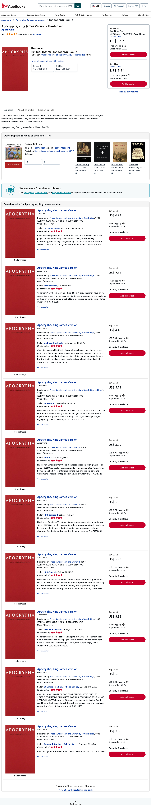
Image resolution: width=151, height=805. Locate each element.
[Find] (77, 5)
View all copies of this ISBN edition (48, 61)
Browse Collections (36, 15)
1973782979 (39, 148)
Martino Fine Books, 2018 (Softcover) (117, 167)
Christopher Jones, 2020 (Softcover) (99, 167)
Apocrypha (29, 192)
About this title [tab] (26, 109)
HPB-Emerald (50, 572)
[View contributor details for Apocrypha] (7, 29)
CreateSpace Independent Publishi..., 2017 (54, 151)
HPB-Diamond (51, 515)
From (42, 67)
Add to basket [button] (128, 54)
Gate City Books (52, 228)
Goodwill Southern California (59, 744)
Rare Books (60, 15)
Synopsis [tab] (8, 109)
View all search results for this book (75, 790)
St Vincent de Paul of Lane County (61, 686)
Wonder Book (51, 285)
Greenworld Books (53, 629)
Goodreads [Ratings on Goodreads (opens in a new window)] (37, 34)
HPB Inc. (48, 457)
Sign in (107, 6)
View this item (116, 37)
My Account (119, 6)
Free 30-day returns (128, 91)
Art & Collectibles (83, 15)
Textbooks (107, 15)
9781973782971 (62, 148)
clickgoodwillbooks (54, 343)
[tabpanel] (53, 121)
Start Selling (144, 15)
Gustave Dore (41, 192)
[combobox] (56, 5)
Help (144, 6)
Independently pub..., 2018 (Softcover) (82, 167)
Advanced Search (9, 15)
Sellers (125, 15)
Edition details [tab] (46, 109)
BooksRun (49, 403)
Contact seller (43, 250)
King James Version (61, 192)
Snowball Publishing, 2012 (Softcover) (137, 167)
